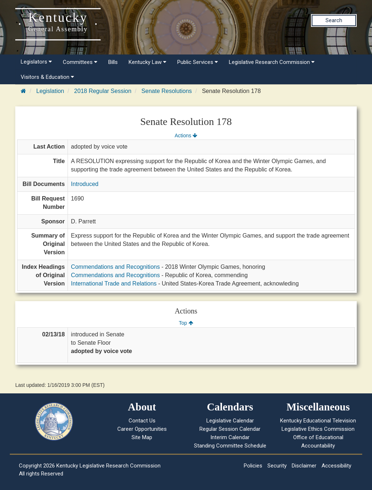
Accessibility (336, 465)
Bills (113, 62)
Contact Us (142, 420)
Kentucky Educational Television (318, 420)
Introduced (84, 184)
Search (334, 20)
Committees (80, 62)
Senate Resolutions (166, 91)
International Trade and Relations (114, 283)
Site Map (142, 437)
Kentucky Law (147, 62)
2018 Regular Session (102, 91)
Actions (186, 135)
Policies (253, 465)
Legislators (36, 61)
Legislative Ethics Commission (318, 429)
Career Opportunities (142, 429)
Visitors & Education (47, 77)
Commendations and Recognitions (115, 267)
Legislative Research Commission (272, 62)
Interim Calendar (230, 437)
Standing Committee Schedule (230, 445)
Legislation (50, 91)
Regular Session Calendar (229, 429)
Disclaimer (304, 465)
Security (277, 465)
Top (186, 323)
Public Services (197, 62)
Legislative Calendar (230, 420)
